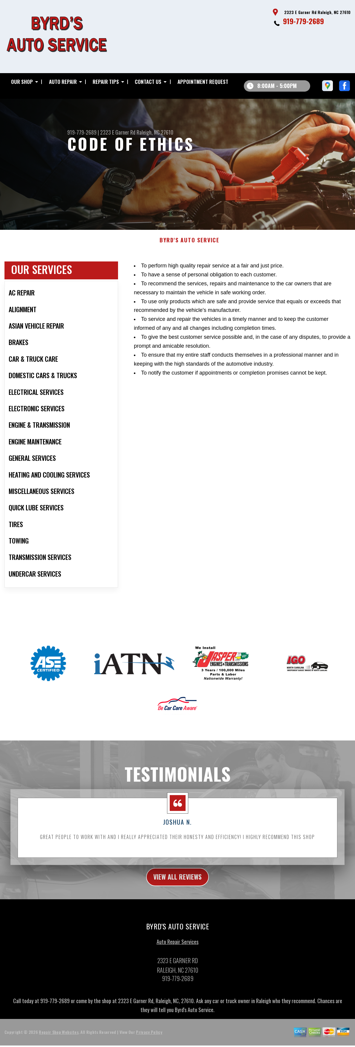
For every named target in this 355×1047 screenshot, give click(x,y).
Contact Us (148, 81)
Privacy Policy (149, 1040)
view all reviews (178, 883)
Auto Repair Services (177, 949)
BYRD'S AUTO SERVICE (189, 246)
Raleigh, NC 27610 (155, 132)
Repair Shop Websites (58, 1040)
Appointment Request (203, 81)
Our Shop (22, 81)
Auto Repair (63, 81)
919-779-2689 (303, 21)
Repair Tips (106, 81)
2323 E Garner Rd (117, 132)
